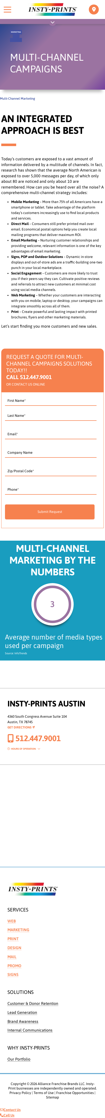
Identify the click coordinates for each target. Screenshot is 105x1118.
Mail (11, 956)
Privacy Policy (20, 1093)
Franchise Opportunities (75, 1093)
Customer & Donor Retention (32, 1003)
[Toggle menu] (7, 9)
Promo (14, 965)
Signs (12, 974)
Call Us (7, 1115)
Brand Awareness (22, 1021)
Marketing (18, 929)
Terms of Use (44, 1093)
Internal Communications (29, 1030)
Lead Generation (22, 1012)
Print (13, 938)
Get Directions (21, 727)
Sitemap (52, 1097)
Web (11, 921)
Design (14, 947)
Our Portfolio (18, 1059)
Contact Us (10, 1110)
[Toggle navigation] (94, 9)
